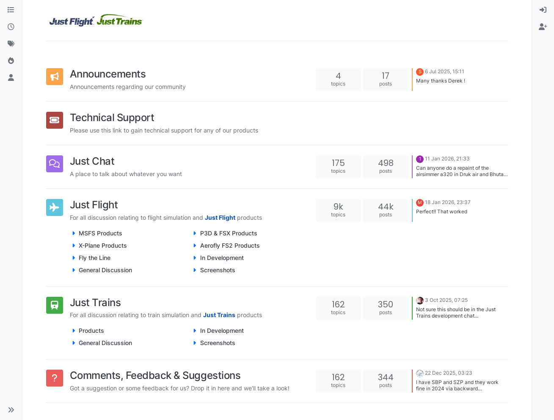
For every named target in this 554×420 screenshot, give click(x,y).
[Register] (543, 27)
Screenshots (217, 270)
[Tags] (11, 44)
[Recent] (11, 27)
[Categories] (11, 10)
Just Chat (92, 161)
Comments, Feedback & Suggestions (155, 375)
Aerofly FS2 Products (230, 245)
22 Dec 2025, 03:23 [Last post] (448, 373)
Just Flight (94, 205)
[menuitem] (543, 10)
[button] (11, 410)
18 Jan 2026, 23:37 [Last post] (448, 202)
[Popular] (11, 61)
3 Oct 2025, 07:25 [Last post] (446, 300)
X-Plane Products (103, 245)
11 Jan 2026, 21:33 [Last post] (447, 158)
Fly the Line (94, 257)
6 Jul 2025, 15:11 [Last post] (444, 71)
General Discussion (105, 270)
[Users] (11, 78)
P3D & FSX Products (228, 233)
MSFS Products (100, 233)
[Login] (543, 10)
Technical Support (112, 117)
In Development (222, 257)
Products (91, 330)
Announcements (108, 74)
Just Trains (95, 302)
